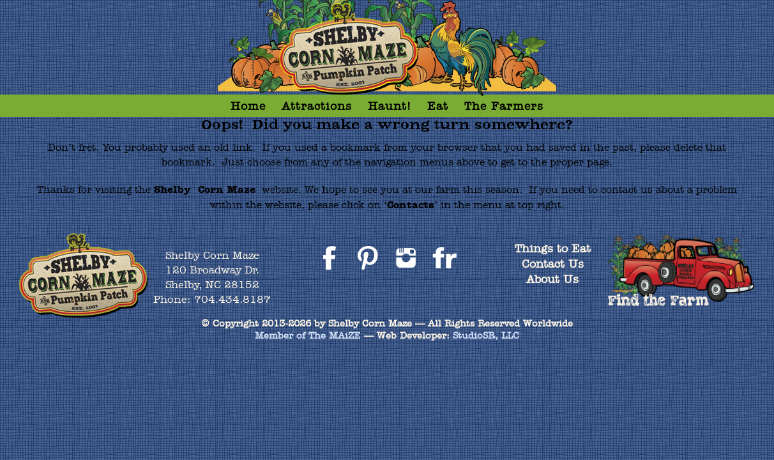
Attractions (317, 105)
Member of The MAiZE (308, 335)
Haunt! (389, 105)
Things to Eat (553, 248)
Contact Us (553, 263)
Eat (437, 105)
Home (248, 105)
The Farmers (503, 105)
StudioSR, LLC (486, 335)
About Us (552, 279)
